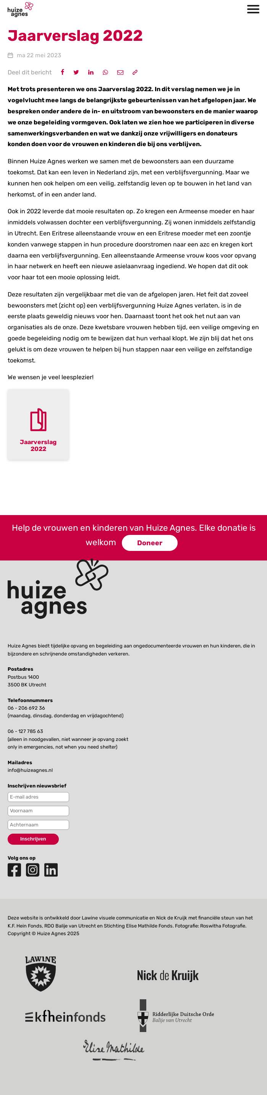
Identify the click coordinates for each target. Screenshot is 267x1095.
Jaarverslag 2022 (38, 445)
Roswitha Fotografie (222, 926)
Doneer (149, 543)
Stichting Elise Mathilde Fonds (138, 926)
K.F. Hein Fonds (25, 926)
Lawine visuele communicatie (115, 918)
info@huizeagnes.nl (30, 770)
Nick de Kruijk (171, 918)
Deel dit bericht (30, 72)
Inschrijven (33, 839)
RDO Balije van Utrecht (70, 926)
